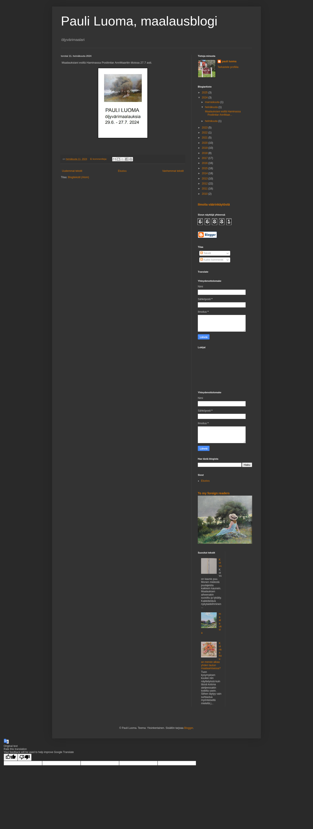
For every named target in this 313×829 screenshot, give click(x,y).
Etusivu (122, 170)
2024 (205, 97)
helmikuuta (211, 121)
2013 (205, 178)
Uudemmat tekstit (72, 170)
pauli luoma (229, 61)
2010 (205, 193)
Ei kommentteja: (99, 159)
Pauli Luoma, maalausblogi (139, 21)
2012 (205, 183)
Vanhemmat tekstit (173, 170)
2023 (205, 127)
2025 (205, 92)
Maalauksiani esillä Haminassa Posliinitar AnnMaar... (222, 113)
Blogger (188, 727)
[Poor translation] (25, 757)
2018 (205, 153)
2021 (205, 137)
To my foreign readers (214, 493)
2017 (205, 158)
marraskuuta (212, 102)
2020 (205, 142)
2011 (205, 188)
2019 (205, 147)
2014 (205, 173)
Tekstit (205, 253)
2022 (205, 132)
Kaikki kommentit (211, 259)
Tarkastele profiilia (228, 67)
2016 (205, 163)
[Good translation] (11, 757)
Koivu (220, 562)
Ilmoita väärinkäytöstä (214, 204)
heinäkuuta (211, 107)
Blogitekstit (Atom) (78, 177)
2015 (205, 168)
